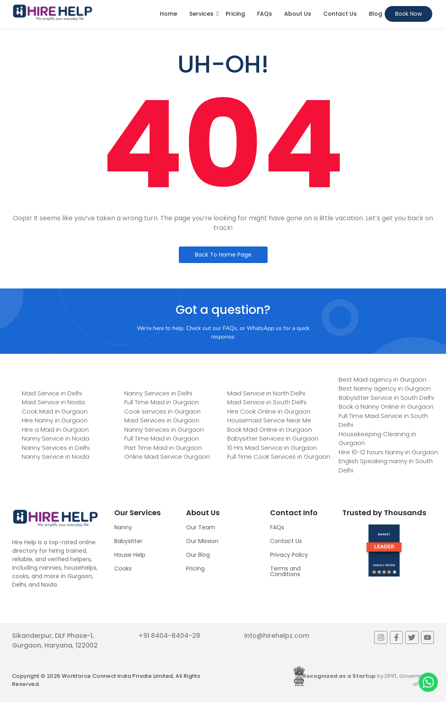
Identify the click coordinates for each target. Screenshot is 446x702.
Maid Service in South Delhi (266, 402)
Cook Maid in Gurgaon (55, 411)
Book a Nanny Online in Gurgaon (386, 406)
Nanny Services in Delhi (56, 447)
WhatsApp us (264, 328)
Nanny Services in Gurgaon (164, 429)
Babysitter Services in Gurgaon (272, 438)
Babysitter (128, 541)
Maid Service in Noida (53, 402)
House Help (129, 555)
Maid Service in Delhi (52, 393)
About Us (297, 14)
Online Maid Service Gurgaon (167, 456)
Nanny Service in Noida (55, 438)
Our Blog (198, 555)
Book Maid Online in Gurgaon (269, 429)
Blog (375, 14)
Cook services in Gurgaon (162, 411)
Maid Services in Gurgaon (161, 420)
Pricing (235, 14)
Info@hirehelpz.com (276, 635)
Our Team (200, 527)
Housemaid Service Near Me (269, 420)
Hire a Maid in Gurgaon (55, 429)
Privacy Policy (289, 555)
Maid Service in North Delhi (266, 393)
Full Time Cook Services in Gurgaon (278, 456)
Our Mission (202, 541)
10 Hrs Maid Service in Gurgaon (272, 447)
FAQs (264, 14)
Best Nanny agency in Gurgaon (385, 388)
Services (201, 14)
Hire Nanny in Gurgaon (55, 420)
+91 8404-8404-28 (169, 635)
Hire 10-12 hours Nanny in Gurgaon (388, 452)
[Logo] (52, 12)
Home (168, 14)
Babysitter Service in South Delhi (386, 397)
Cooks (123, 568)
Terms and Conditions (285, 571)
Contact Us (340, 14)
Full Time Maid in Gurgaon (161, 402)
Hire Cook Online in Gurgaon (268, 411)
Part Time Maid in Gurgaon (163, 447)
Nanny (123, 527)
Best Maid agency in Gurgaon (382, 379)
